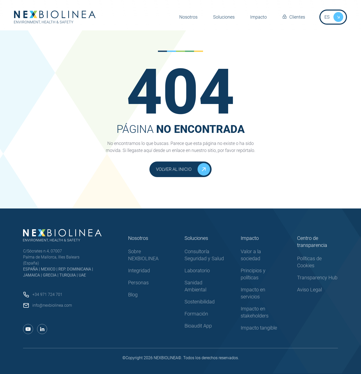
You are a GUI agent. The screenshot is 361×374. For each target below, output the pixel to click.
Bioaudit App (198, 326)
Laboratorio (197, 271)
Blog (133, 295)
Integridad (139, 271)
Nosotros (188, 17)
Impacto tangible (259, 328)
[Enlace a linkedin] (42, 329)
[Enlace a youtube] (28, 329)
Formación (196, 314)
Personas (138, 283)
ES (327, 17)
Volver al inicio (183, 169)
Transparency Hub (317, 278)
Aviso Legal (309, 290)
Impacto (258, 17)
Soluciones (224, 17)
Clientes (297, 17)
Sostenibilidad (200, 302)
